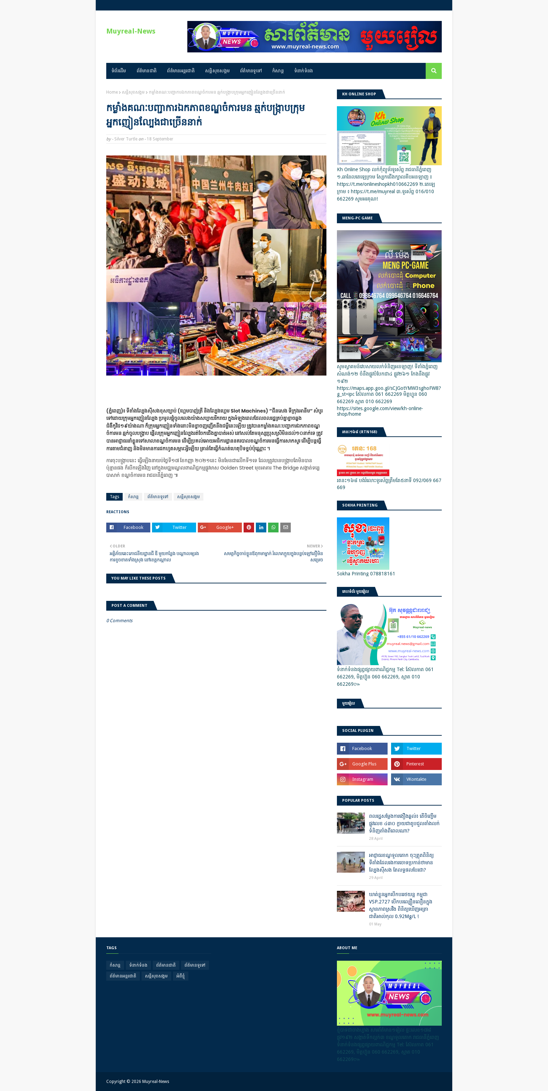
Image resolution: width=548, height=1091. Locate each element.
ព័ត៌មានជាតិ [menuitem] (147, 70)
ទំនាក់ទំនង (138, 965)
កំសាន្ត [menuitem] (278, 70)
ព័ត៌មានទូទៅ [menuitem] (251, 70)
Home (112, 92)
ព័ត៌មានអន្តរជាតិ (123, 976)
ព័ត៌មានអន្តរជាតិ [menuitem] (181, 70)
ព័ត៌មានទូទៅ (157, 496)
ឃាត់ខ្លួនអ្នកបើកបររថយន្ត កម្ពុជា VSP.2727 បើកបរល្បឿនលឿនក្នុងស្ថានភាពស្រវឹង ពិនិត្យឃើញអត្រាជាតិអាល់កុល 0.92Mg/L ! (400, 905)
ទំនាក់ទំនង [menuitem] (303, 70)
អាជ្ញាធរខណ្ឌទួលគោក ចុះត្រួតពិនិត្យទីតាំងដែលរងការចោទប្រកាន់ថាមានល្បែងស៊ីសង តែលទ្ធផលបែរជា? (401, 862)
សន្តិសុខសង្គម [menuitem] (217, 70)
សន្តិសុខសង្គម (133, 92)
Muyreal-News (131, 31)
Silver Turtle (125, 139)
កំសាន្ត (133, 496)
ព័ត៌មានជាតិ (166, 965)
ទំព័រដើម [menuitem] (118, 70)
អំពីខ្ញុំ (180, 976)
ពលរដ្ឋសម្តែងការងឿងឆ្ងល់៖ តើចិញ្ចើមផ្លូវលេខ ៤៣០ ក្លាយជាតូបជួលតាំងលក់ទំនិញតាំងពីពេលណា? (404, 823)
